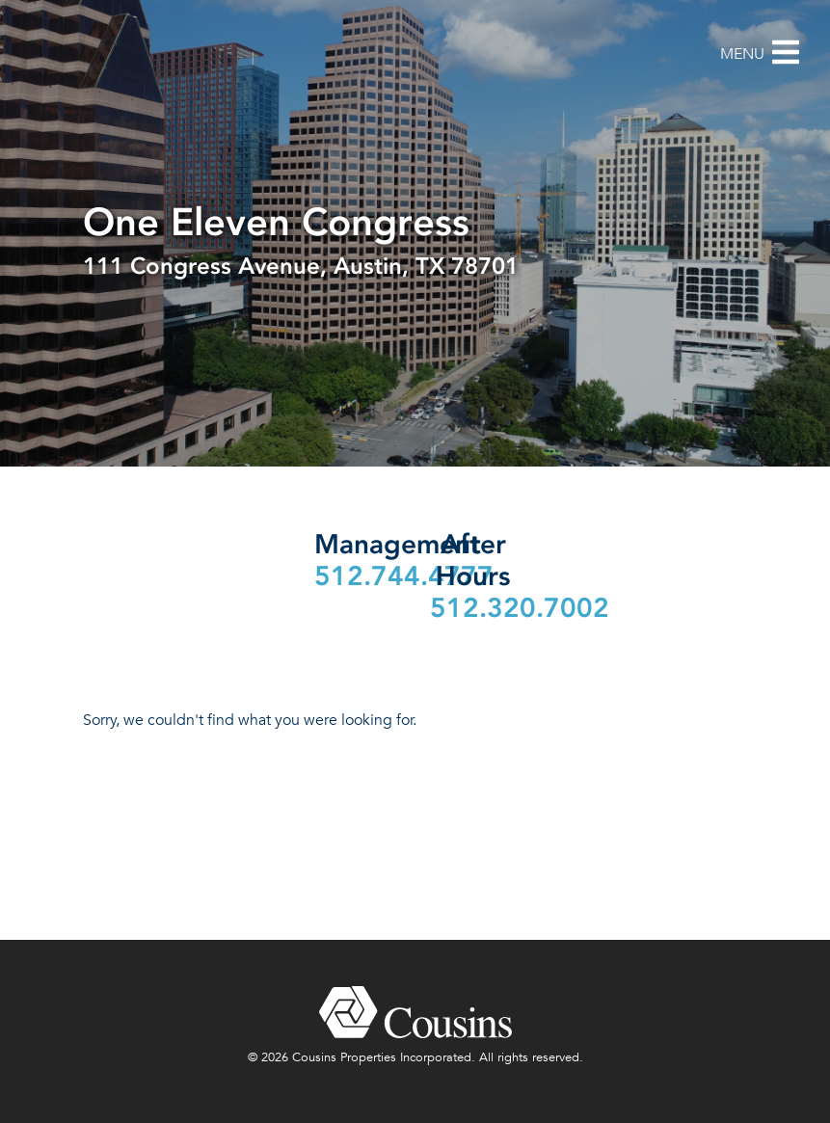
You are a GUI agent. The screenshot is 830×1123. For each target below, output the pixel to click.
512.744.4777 (404, 576)
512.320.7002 (519, 608)
